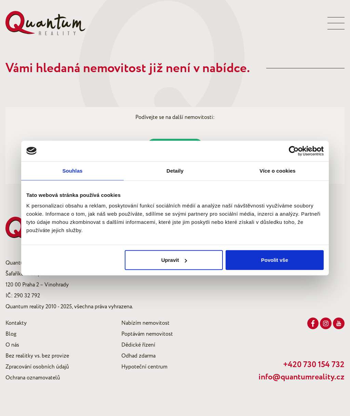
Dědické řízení (138, 345)
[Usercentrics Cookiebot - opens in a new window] (294, 151)
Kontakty (16, 323)
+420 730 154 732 (314, 365)
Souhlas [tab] (72, 170)
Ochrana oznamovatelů (32, 377)
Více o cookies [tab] (277, 170)
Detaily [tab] (175, 170)
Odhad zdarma (138, 356)
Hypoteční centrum (144, 367)
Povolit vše (274, 260)
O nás (12, 345)
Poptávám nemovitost (147, 334)
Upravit (174, 260)
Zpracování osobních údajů (37, 367)
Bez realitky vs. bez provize (37, 356)
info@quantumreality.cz (301, 377)
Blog (10, 334)
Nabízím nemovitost (145, 323)
